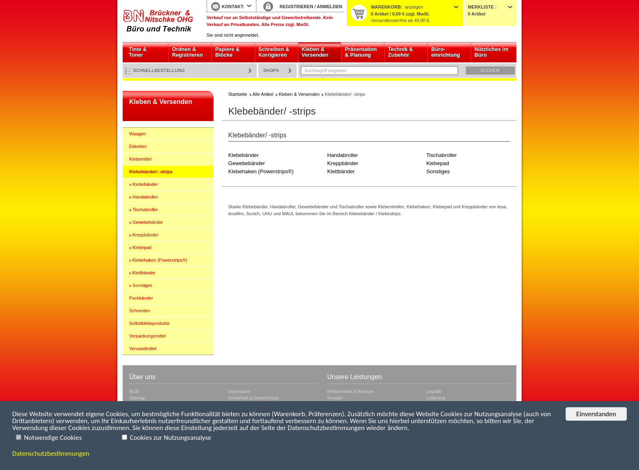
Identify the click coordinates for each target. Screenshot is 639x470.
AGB (134, 391)
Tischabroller (145, 209)
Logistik (433, 391)
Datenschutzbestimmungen (50, 453)
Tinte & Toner (138, 52)
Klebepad (142, 247)
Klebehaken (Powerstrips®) (159, 260)
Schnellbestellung (159, 70)
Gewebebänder (147, 222)
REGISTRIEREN (296, 6)
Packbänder (141, 298)
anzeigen (414, 6)
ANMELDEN (329, 6)
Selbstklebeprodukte (149, 323)
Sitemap (137, 397)
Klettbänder (143, 272)
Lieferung (435, 397)
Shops (271, 70)
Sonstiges (142, 285)
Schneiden (139, 310)
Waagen (137, 133)
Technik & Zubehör (400, 52)
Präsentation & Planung (361, 52)
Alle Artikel (263, 94)
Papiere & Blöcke (227, 52)
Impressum (239, 391)
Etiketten (138, 146)
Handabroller (145, 196)
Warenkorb (386, 6)
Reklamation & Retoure (350, 391)
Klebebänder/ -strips (150, 171)
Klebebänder (145, 184)
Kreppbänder (145, 234)
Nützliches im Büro (491, 52)
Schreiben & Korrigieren (273, 52)
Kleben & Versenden (315, 52)
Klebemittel (140, 159)
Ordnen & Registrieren (187, 52)
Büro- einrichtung (445, 52)
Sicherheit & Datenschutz (253, 397)
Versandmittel (142, 348)
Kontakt (334, 397)
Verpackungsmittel (147, 335)
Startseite (158, 21)
